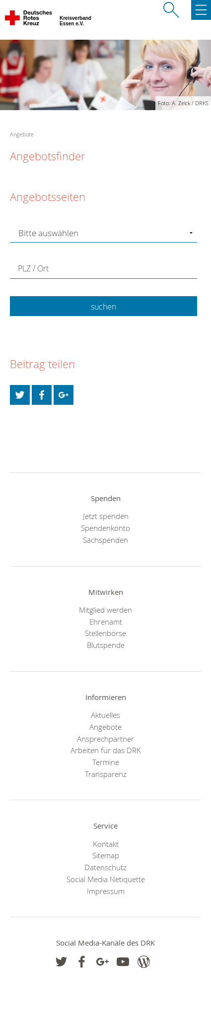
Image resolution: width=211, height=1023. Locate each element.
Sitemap (105, 855)
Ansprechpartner (105, 739)
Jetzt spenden (106, 516)
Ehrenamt (105, 622)
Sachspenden (105, 540)
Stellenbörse (105, 633)
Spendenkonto (105, 528)
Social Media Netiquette (106, 879)
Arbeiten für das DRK (105, 750)
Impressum (106, 891)
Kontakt (106, 844)
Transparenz (106, 774)
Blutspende (106, 645)
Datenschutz (105, 867)
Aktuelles (105, 715)
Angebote (105, 727)
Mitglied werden (105, 610)
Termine (105, 762)
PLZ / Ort (33, 268)
